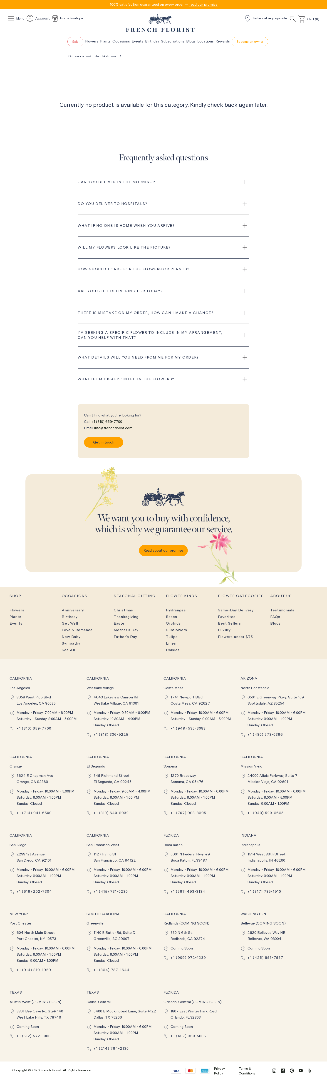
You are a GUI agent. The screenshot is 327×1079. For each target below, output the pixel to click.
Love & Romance (77, 630)
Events (137, 41)
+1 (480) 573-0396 (265, 734)
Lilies (171, 643)
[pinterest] (292, 1070)
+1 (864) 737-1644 (112, 970)
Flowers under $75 (235, 637)
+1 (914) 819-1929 (34, 970)
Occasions (121, 41)
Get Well (70, 623)
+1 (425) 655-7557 (265, 957)
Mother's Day (126, 630)
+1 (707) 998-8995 (188, 813)
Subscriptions (172, 41)
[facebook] (283, 1070)
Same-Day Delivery (236, 610)
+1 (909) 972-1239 (188, 957)
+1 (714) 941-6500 (34, 813)
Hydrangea (176, 610)
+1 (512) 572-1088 (34, 1036)
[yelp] (309, 1070)
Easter (120, 623)
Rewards (223, 41)
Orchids (173, 623)
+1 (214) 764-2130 (111, 1048)
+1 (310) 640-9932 (111, 813)
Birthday (152, 41)
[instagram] (274, 1070)
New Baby (71, 637)
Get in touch (103, 442)
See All (68, 650)
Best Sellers (229, 623)
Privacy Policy (219, 1071)
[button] (163, 4)
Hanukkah (102, 56)
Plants (105, 41)
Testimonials (282, 610)
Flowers (91, 41)
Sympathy (71, 643)
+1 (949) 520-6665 (266, 813)
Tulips (172, 637)
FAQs (275, 617)
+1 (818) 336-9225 (111, 734)
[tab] (163, 4)
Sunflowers (176, 630)
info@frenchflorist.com (113, 428)
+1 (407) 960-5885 (188, 1036)
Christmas (123, 610)
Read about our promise (163, 550)
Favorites (226, 617)
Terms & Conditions (247, 1071)
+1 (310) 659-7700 (106, 421)
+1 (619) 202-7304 (34, 891)
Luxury (224, 630)
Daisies (173, 650)
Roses (171, 617)
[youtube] (301, 1070)
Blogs (191, 41)
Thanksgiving (126, 617)
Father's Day (125, 637)
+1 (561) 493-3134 (188, 891)
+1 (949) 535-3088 (188, 728)
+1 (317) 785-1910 (264, 891)
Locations (205, 41)
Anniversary (73, 610)
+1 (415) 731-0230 (111, 891)
